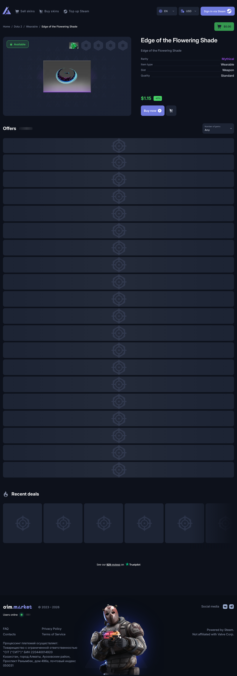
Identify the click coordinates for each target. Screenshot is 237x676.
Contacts (9, 634)
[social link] (225, 606)
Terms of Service (53, 634)
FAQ (6, 629)
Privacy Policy (52, 629)
